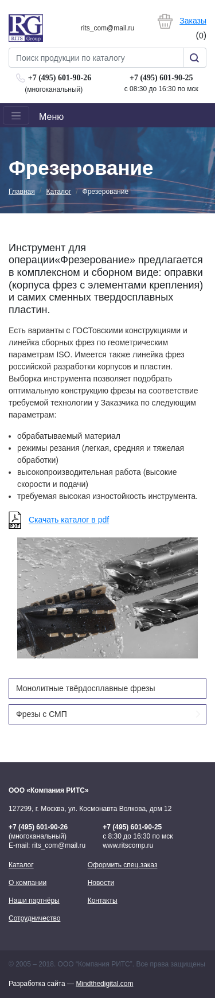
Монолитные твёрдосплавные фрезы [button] (85, 688)
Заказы (192, 20)
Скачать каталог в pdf (69, 520)
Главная (22, 192)
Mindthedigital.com (104, 984)
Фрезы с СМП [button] (108, 713)
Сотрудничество (34, 918)
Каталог (59, 192)
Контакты (103, 900)
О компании (27, 883)
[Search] (96, 58)
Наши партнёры (34, 900)
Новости (101, 883)
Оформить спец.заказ (123, 865)
